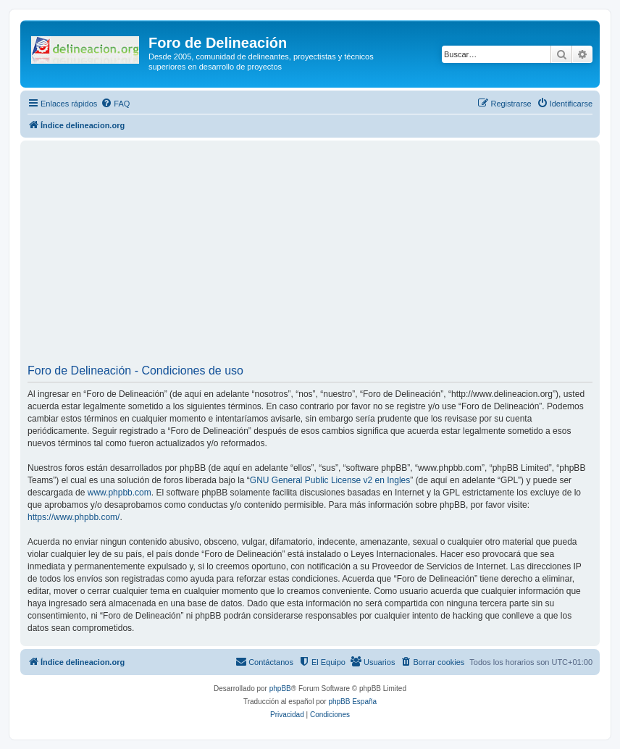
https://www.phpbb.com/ (74, 517)
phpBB (280, 688)
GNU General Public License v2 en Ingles (330, 480)
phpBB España (352, 702)
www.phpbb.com (119, 493)
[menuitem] (115, 103)
